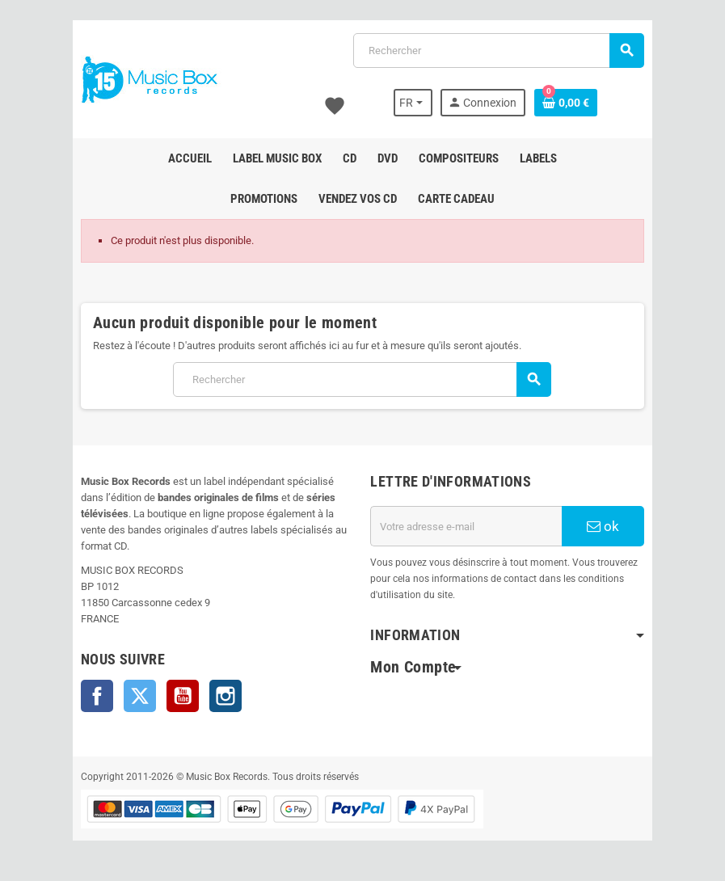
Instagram (225, 696)
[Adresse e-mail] (467, 526)
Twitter (139, 696)
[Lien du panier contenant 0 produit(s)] (566, 102)
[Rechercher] (499, 50)
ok (604, 526)
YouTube (182, 696)
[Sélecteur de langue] (414, 102)
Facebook (96, 696)
